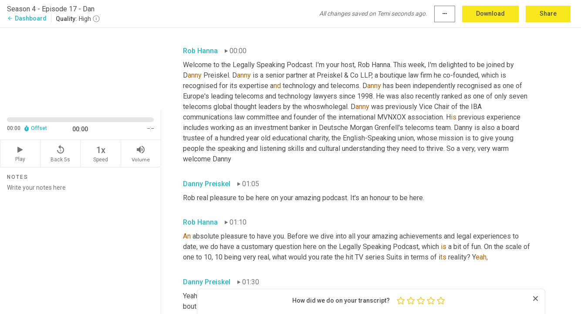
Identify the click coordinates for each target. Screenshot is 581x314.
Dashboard (27, 18)
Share (548, 13)
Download (490, 13)
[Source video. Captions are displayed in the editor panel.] (80, 68)
